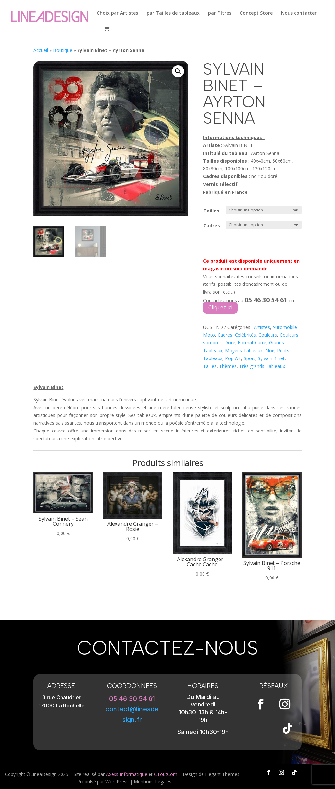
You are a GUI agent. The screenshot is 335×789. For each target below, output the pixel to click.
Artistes (262, 327)
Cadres (211, 225)
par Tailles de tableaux (173, 13)
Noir (269, 350)
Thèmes (228, 366)
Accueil (40, 50)
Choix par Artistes (117, 13)
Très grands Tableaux (262, 366)
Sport (249, 358)
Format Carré (252, 342)
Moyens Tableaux (244, 350)
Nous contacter (299, 13)
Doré (229, 342)
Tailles (211, 211)
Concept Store (256, 13)
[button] (178, 71)
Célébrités (245, 335)
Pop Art (233, 358)
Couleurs (267, 335)
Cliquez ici (220, 307)
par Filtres (219, 13)
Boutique (62, 50)
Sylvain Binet (271, 358)
